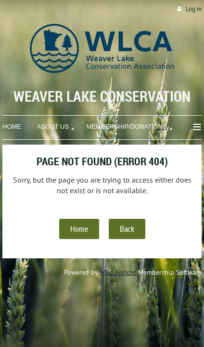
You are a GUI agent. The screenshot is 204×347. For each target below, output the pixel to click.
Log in (194, 9)
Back (127, 229)
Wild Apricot (118, 272)
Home (79, 229)
